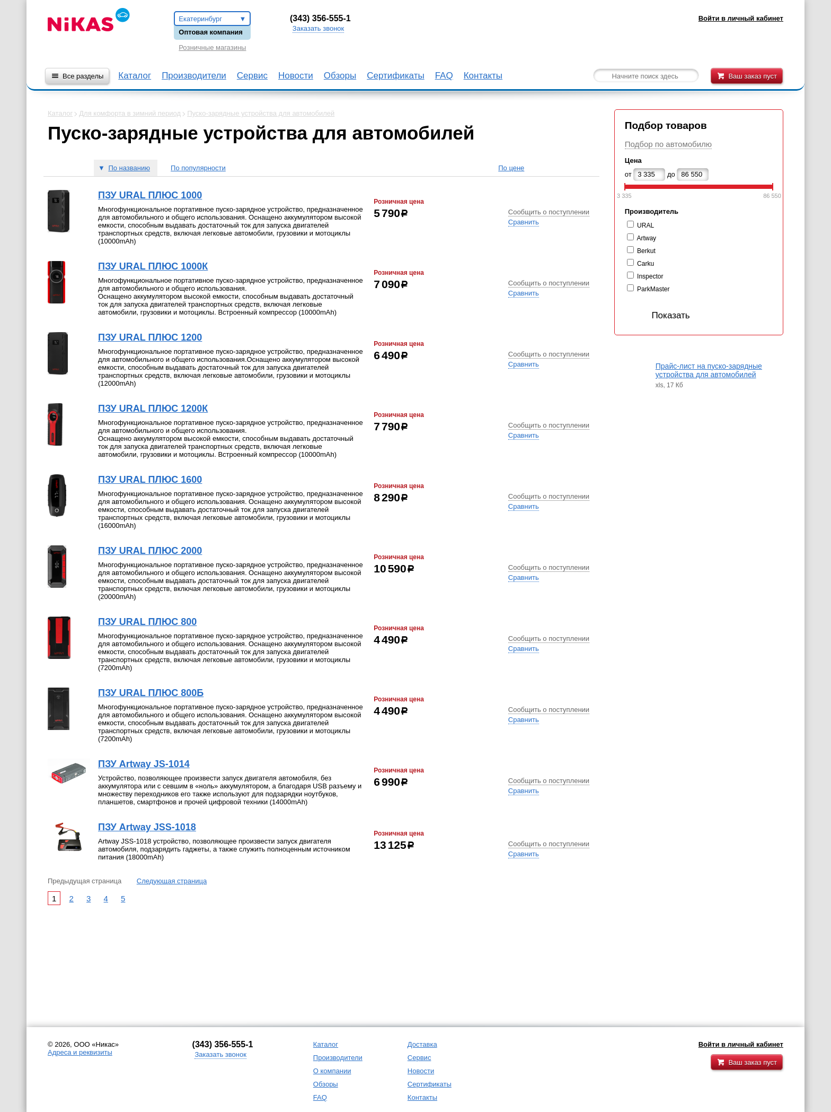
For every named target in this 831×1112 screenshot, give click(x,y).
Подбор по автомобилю (668, 144)
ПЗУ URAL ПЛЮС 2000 (150, 550)
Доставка (422, 1044)
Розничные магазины (212, 47)
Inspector (650, 276)
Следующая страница (172, 881)
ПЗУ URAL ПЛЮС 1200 (150, 337)
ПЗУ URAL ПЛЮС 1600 (150, 479)
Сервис (252, 76)
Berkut (646, 251)
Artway (646, 238)
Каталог (134, 76)
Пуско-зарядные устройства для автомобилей (260, 113)
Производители (194, 76)
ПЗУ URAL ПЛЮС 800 (147, 621)
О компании (332, 1071)
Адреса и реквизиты (80, 1052)
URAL (645, 225)
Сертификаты (395, 76)
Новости (295, 76)
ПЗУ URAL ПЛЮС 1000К (153, 266)
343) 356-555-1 (322, 18)
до (671, 174)
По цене (511, 168)
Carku (645, 263)
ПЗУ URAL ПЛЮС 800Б (151, 693)
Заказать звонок (318, 28)
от (628, 174)
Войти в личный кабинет (741, 1044)
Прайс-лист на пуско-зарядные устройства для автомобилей (709, 370)
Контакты (483, 76)
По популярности (198, 168)
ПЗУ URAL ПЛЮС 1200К (153, 408)
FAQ (444, 76)
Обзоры (340, 76)
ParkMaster (653, 289)
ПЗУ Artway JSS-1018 (147, 827)
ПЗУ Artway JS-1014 (144, 764)
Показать (660, 315)
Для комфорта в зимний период (130, 113)
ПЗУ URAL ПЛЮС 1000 (150, 195)
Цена (633, 160)
